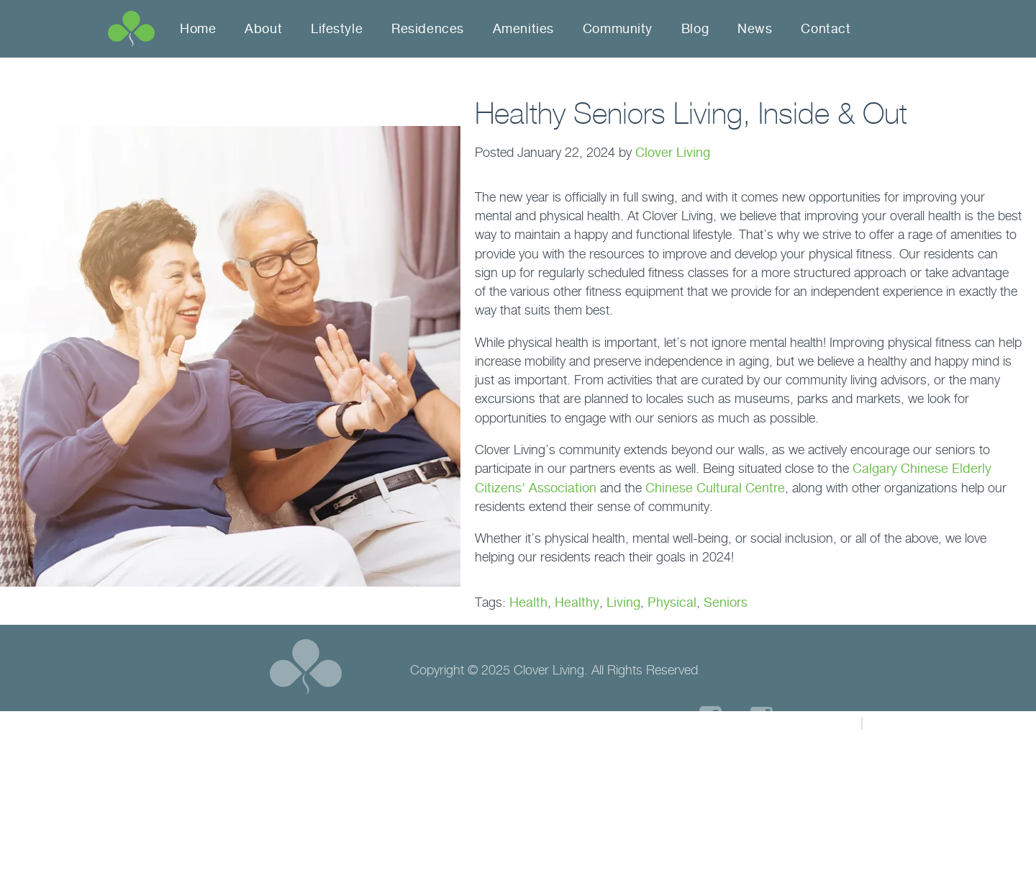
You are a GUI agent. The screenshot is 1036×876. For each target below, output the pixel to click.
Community (618, 28)
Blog (695, 28)
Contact (825, 28)
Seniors (726, 602)
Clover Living (672, 152)
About (263, 28)
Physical (672, 602)
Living (623, 602)
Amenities (523, 28)
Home (198, 28)
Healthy (577, 602)
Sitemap (903, 722)
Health (528, 602)
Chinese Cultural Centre (715, 487)
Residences (427, 28)
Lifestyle (337, 28)
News (754, 28)
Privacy (823, 722)
